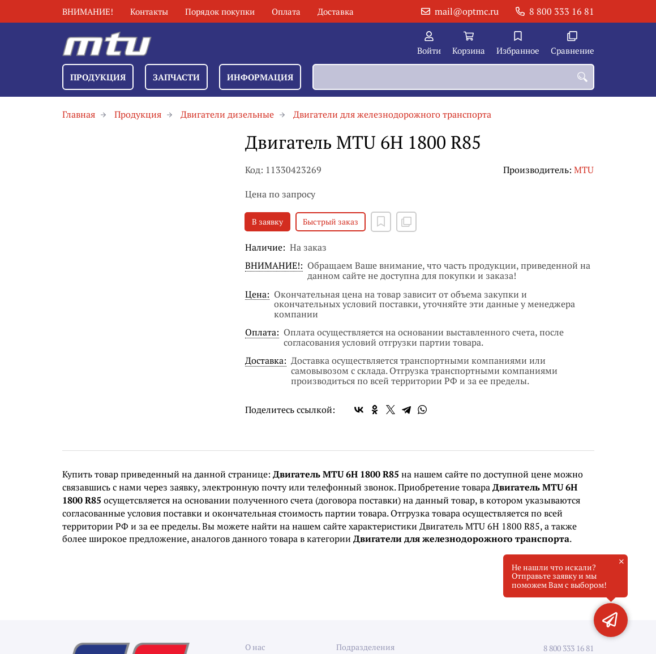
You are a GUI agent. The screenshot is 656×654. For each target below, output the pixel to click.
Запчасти (176, 77)
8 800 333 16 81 (561, 11)
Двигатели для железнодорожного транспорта (392, 114)
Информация (260, 77)
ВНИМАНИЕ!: (274, 266)
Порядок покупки (220, 11)
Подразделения (365, 647)
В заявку (267, 221)
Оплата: (262, 333)
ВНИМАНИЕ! (87, 11)
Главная (78, 114)
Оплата (286, 11)
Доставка (336, 11)
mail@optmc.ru (467, 11)
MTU (584, 170)
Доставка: (265, 361)
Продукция (98, 77)
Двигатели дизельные (227, 114)
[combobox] (453, 77)
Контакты (149, 11)
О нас (255, 647)
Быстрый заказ (330, 221)
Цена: (257, 295)
